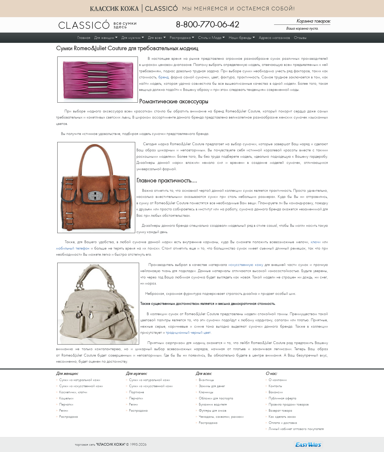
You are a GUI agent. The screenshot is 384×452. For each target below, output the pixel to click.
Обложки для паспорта (216, 398)
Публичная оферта (282, 398)
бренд (163, 77)
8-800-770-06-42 (207, 25)
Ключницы (206, 392)
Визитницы (206, 380)
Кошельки (66, 398)
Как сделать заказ (282, 417)
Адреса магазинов (274, 37)
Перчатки (66, 404)
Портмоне (136, 392)
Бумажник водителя (213, 404)
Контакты (275, 386)
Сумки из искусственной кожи (81, 386)
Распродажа (68, 417)
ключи (316, 241)
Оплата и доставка (283, 423)
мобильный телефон (72, 248)
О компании (278, 380)
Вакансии (276, 392)
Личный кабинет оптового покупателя (296, 429)
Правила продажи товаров (289, 404)
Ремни (63, 410)
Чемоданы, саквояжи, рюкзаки (221, 417)
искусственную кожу (245, 264)
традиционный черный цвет (188, 332)
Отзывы (300, 37)
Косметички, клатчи (73, 392)
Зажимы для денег (212, 386)
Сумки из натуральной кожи (79, 380)
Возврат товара (280, 410)
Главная (83, 37)
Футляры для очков (212, 410)
